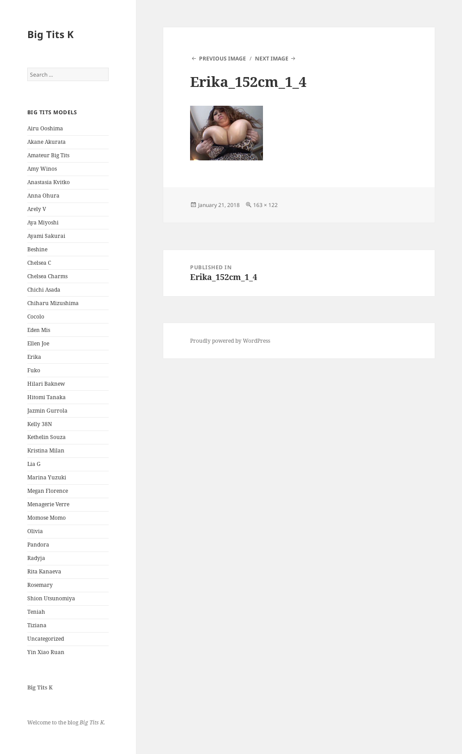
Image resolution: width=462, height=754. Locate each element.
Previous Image (222, 58)
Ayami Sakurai (46, 236)
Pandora (38, 544)
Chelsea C (39, 263)
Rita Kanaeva (44, 571)
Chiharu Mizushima (53, 303)
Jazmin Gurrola (47, 410)
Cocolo (35, 316)
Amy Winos (42, 168)
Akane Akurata (46, 142)
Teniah (36, 612)
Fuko (33, 370)
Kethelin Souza (46, 437)
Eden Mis (38, 330)
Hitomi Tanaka (46, 397)
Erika (34, 357)
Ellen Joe (38, 343)
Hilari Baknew (46, 384)
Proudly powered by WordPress (230, 341)
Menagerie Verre (48, 504)
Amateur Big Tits (48, 155)
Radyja (36, 558)
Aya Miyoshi (43, 222)
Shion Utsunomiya (51, 598)
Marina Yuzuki (46, 477)
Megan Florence (47, 491)
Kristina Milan (45, 450)
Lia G (34, 464)
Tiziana (37, 625)
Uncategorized (45, 638)
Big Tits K (50, 34)
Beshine (37, 249)
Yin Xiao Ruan (45, 652)
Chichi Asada (43, 289)
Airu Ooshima (45, 128)
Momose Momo (46, 517)
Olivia (35, 531)
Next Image (271, 58)
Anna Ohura (43, 195)
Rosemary (40, 585)
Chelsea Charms (47, 276)
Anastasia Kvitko (48, 182)
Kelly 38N (39, 424)
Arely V (36, 209)
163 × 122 (265, 205)
